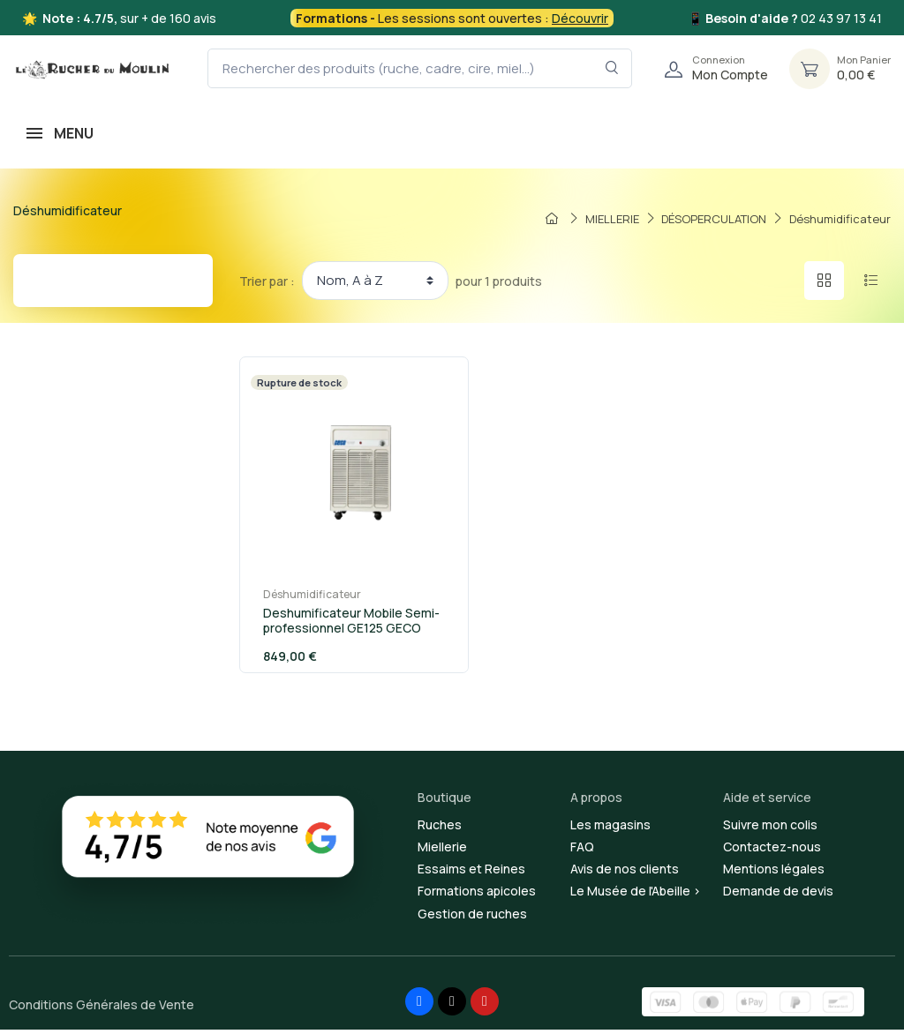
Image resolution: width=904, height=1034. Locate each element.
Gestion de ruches (472, 918)
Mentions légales (774, 873)
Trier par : (267, 281)
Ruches (440, 828)
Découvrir (580, 18)
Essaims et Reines (471, 873)
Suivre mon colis (770, 828)
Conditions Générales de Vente (101, 1008)
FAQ (582, 851)
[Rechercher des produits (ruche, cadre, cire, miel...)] (419, 68)
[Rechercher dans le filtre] (612, 68)
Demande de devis (778, 895)
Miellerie (442, 851)
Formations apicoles (477, 895)
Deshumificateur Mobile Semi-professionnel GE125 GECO (342, 625)
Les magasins (610, 828)
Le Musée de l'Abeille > (635, 895)
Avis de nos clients (624, 873)
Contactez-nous (772, 851)
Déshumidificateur (303, 598)
